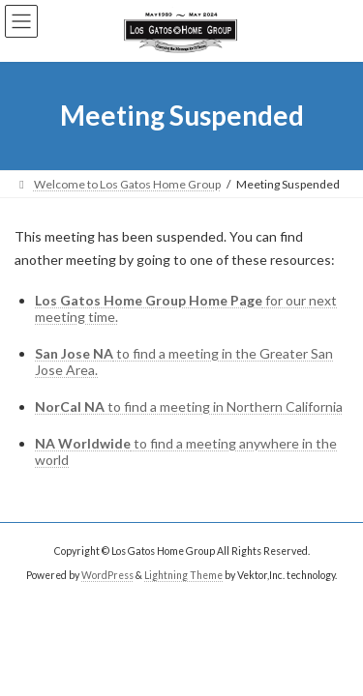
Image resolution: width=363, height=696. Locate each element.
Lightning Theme (183, 574)
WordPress (107, 574)
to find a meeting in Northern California (189, 406)
